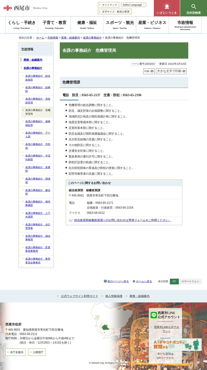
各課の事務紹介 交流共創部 (37, 157)
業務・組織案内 (70, 37)
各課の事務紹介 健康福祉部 (37, 123)
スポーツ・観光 (119, 25)
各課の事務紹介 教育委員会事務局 (37, 261)
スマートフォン (190, 281)
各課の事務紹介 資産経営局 (37, 101)
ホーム (40, 37)
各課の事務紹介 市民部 (37, 146)
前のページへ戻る (118, 281)
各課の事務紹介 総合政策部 (37, 78)
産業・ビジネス (152, 25)
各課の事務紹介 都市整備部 (37, 203)
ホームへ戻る (144, 281)
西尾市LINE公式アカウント (166, 329)
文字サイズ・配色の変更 (116, 11)
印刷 (146, 71)
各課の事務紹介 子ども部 (37, 135)
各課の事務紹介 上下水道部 (37, 215)
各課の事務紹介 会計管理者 (37, 226)
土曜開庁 (38, 352)
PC (174, 281)
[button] (167, 8)
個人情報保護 (113, 296)
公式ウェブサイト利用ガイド (79, 296)
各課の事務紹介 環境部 (37, 180)
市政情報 (52, 37)
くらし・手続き (21, 25)
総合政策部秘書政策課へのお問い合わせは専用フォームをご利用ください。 (122, 220)
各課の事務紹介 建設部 (37, 192)
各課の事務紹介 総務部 (37, 89)
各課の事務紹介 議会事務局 (37, 238)
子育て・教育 (54, 25)
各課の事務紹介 (92, 37)
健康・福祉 (87, 25)
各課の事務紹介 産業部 (37, 169)
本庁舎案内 (16, 352)
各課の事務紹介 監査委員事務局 (37, 249)
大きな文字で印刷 (169, 71)
